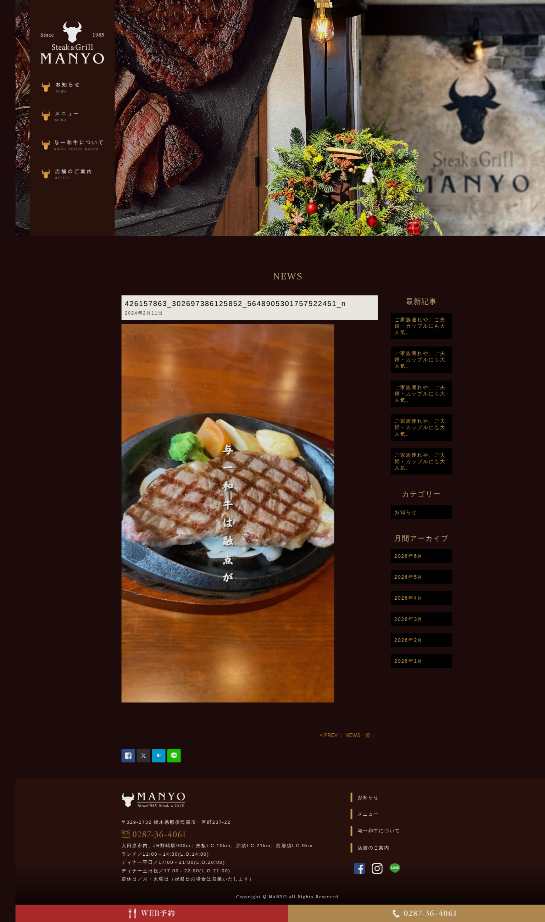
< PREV (352, 735)
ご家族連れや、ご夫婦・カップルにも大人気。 (443, 326)
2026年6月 (432, 556)
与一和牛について (403, 830)
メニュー (392, 814)
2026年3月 (432, 619)
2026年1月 (432, 661)
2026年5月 (432, 577)
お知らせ (429, 512)
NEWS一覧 (381, 735)
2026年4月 (432, 598)
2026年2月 (432, 640)
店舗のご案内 (397, 847)
